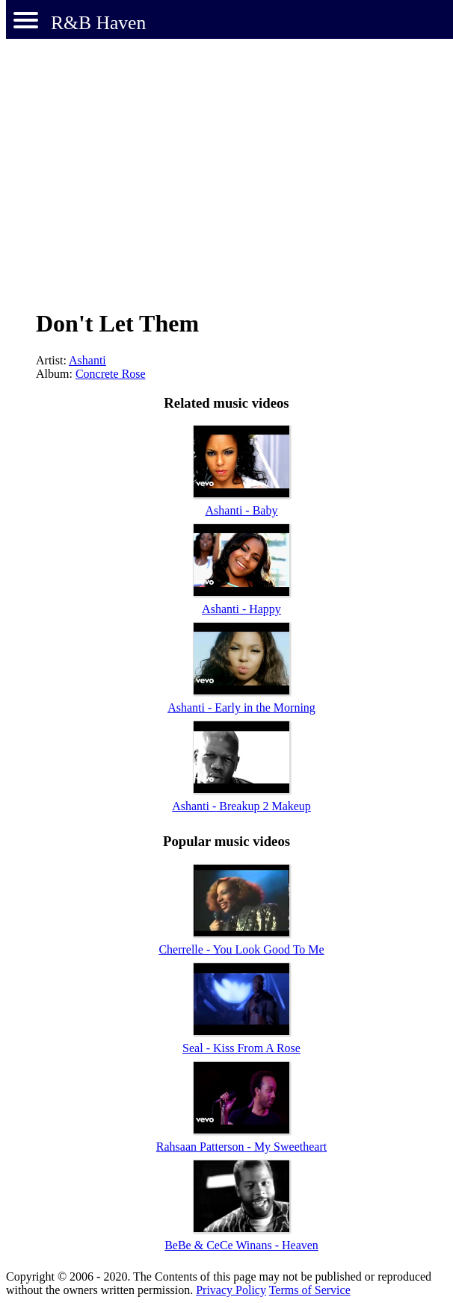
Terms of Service (310, 1290)
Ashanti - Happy (241, 609)
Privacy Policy (231, 1290)
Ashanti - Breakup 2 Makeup (241, 806)
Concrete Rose (111, 373)
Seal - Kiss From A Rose (241, 1048)
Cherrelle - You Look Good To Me (241, 949)
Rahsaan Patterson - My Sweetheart (241, 1146)
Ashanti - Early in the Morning (241, 707)
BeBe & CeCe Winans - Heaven (241, 1245)
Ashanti (87, 360)
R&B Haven (98, 23)
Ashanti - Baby (242, 510)
